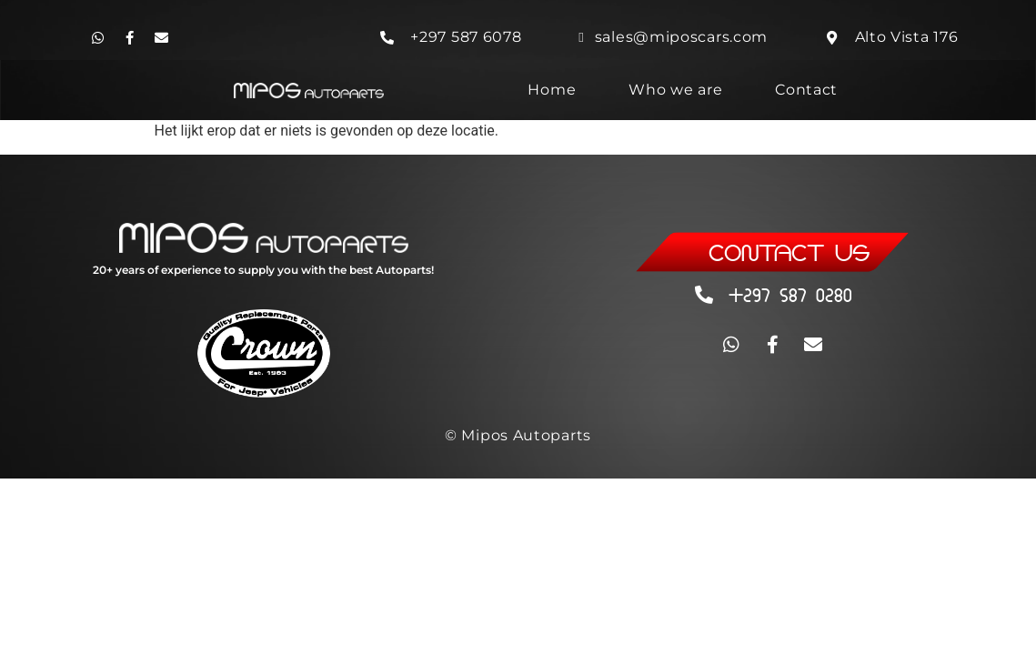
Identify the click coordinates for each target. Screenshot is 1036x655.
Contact (806, 89)
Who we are (675, 89)
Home (552, 89)
